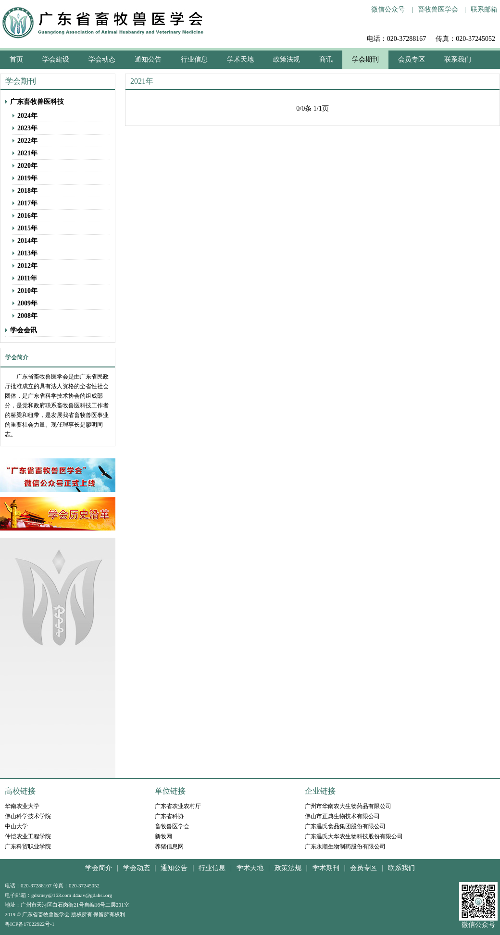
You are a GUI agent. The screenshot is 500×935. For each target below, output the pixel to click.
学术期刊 (325, 868)
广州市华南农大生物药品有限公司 (348, 806)
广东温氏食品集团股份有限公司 (345, 826)
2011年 (27, 278)
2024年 (27, 115)
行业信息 (194, 59)
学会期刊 (365, 59)
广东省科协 (169, 816)
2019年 (27, 178)
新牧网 (163, 836)
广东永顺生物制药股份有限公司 (345, 846)
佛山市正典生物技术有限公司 (342, 816)
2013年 (27, 253)
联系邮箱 (484, 9)
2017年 (27, 203)
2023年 (27, 128)
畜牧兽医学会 (438, 9)
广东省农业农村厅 (178, 806)
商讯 (326, 59)
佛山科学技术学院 (28, 816)
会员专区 (411, 59)
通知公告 (148, 59)
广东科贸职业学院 (28, 846)
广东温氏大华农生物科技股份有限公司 (354, 836)
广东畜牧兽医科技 (37, 101)
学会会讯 (23, 330)
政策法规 (286, 59)
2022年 (27, 140)
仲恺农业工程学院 (28, 836)
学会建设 (55, 59)
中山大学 (16, 826)
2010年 (27, 290)
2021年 (27, 153)
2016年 (27, 215)
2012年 (27, 265)
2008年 (27, 315)
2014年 (27, 240)
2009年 (27, 303)
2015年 (27, 228)
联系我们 (457, 59)
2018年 (27, 190)
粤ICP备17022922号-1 (29, 924)
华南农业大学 (22, 806)
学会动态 (101, 59)
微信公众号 (388, 9)
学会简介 (98, 868)
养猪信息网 (169, 846)
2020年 (27, 165)
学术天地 (240, 59)
